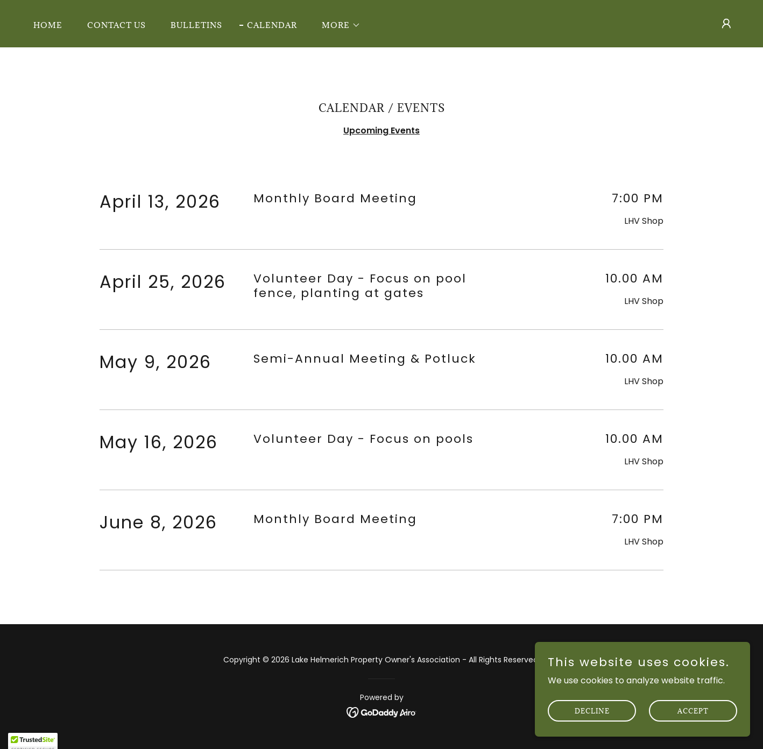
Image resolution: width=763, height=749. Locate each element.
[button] (337, 25)
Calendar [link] (272, 25)
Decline (592, 725)
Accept (693, 725)
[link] (382, 712)
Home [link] (47, 25)
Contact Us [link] (116, 25)
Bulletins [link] (196, 25)
